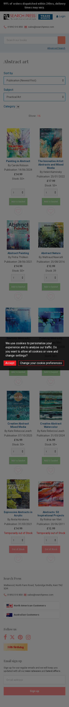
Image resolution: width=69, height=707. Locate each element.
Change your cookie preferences (41, 363)
